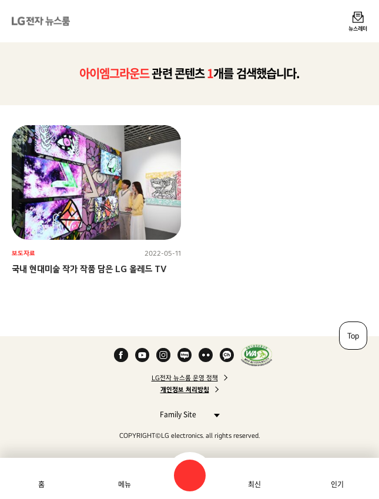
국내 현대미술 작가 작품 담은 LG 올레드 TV (89, 268)
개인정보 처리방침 (184, 390)
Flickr (206, 355)
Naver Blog (184, 355)
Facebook (121, 355)
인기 (337, 484)
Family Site (186, 414)
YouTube (142, 355)
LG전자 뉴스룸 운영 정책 (185, 378)
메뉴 (124, 484)
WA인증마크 (256, 355)
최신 (254, 484)
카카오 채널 (227, 355)
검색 (190, 475)
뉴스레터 (357, 28)
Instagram (163, 355)
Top (353, 335)
